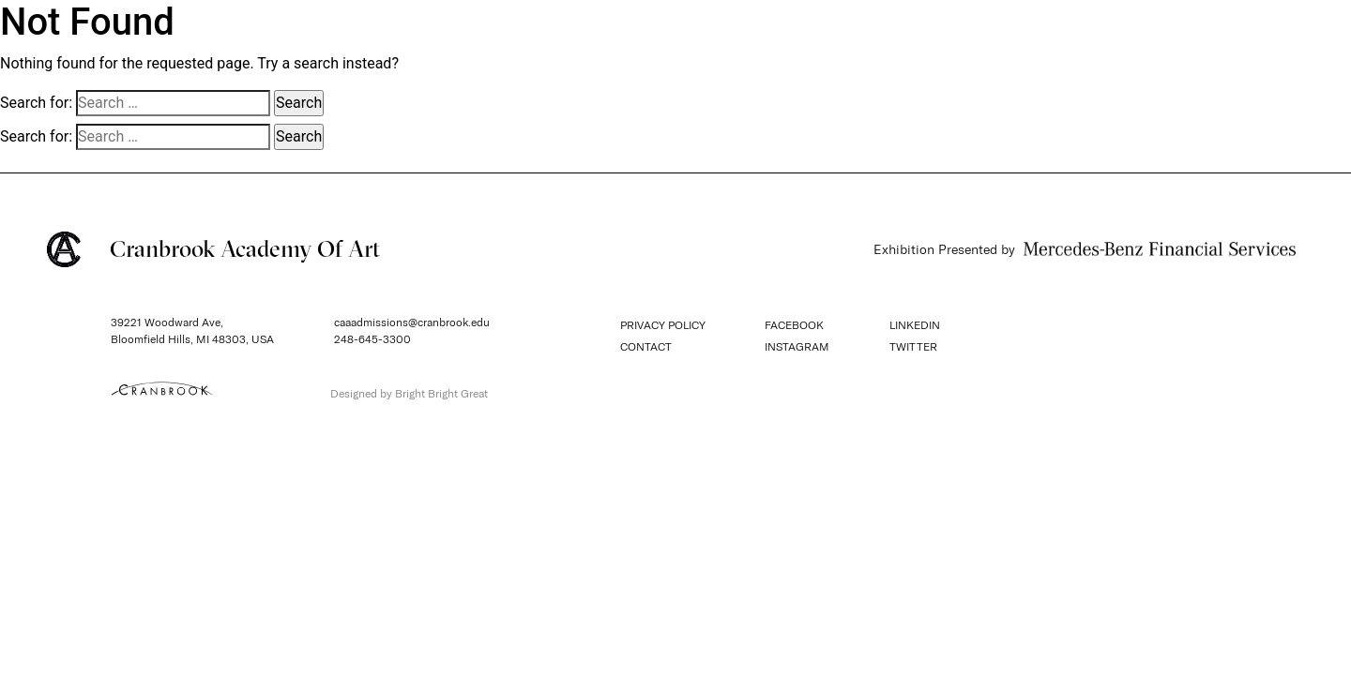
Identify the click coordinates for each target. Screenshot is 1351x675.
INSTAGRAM (797, 346)
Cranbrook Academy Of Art (213, 249)
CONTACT (646, 346)
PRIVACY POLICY (663, 325)
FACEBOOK (794, 325)
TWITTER (913, 346)
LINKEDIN (914, 325)
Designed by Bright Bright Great (409, 393)
